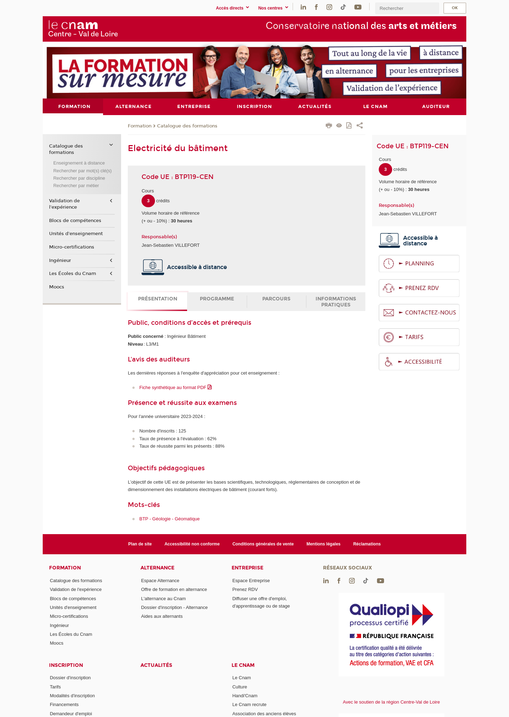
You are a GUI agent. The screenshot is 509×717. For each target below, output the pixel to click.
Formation (139, 126)
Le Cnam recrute (249, 704)
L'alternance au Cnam (163, 598)
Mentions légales (323, 543)
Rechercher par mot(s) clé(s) (82, 170)
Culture (239, 686)
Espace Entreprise (251, 580)
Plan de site (140, 543)
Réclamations (367, 543)
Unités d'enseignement (76, 234)
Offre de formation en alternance (174, 589)
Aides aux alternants (162, 616)
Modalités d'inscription (72, 695)
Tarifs (55, 686)
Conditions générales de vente (263, 543)
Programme (217, 299)
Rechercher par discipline (79, 178)
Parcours (276, 299)
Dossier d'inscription (70, 677)
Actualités (156, 665)
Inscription (66, 665)
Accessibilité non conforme (192, 543)
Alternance (157, 568)
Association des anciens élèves (264, 713)
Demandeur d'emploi (71, 713)
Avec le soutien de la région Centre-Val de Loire (391, 702)
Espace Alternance (160, 580)
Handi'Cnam (244, 695)
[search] (407, 8)
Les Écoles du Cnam (72, 273)
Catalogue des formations (187, 126)
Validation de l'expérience (64, 204)
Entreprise (247, 568)
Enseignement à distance (79, 163)
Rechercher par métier (76, 185)
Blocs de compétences (75, 220)
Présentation (157, 299)
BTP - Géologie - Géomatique (169, 518)
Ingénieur (60, 260)
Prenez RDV (245, 589)
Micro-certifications (71, 247)
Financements (64, 704)
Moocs (56, 286)
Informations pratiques (336, 302)
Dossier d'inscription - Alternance (174, 607)
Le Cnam (243, 665)
